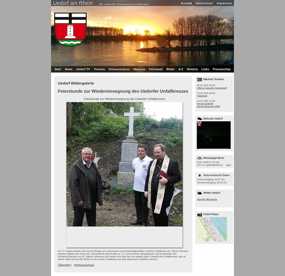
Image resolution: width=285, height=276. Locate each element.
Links (205, 69)
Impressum (224, 3)
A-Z (180, 69)
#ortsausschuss (84, 265)
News (69, 69)
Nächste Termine (213, 79)
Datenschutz (204, 3)
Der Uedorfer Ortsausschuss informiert (123, 4)
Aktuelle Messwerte (207, 199)
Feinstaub (156, 69)
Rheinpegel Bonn (213, 157)
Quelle (228, 165)
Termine (99, 69)
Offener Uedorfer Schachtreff (212, 88)
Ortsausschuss (119, 69)
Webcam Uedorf (213, 118)
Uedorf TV (83, 69)
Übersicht (64, 265)
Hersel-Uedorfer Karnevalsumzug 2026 (208, 105)
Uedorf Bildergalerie (76, 83)
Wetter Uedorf (211, 192)
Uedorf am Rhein (73, 3)
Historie (192, 69)
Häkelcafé (202, 95)
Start (58, 69)
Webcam (139, 69)
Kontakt (186, 3)
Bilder (170, 69)
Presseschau (222, 69)
